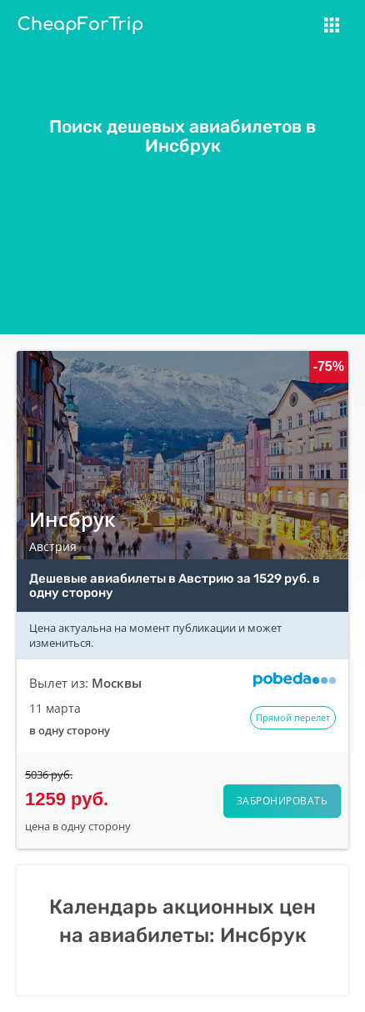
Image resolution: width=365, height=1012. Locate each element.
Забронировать (282, 801)
